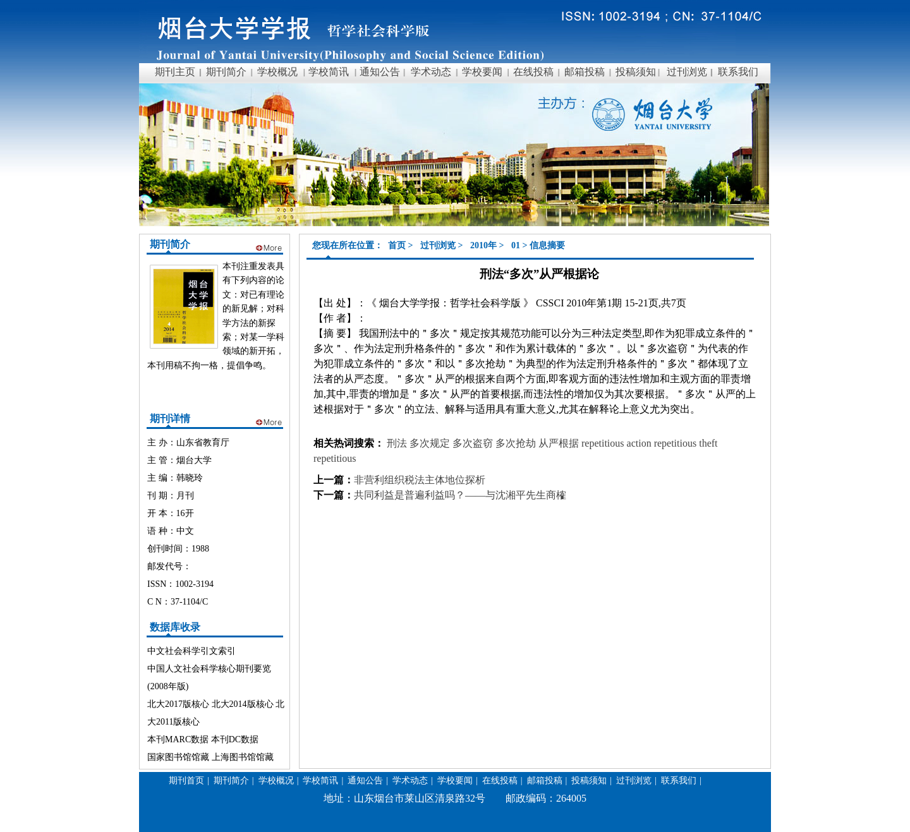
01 (515, 245)
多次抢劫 (516, 443)
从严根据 (559, 443)
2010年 (483, 245)
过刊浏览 (438, 245)
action (640, 443)
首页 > (401, 245)
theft (708, 443)
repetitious (602, 443)
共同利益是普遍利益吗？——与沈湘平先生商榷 (460, 495)
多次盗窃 (473, 443)
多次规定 (431, 443)
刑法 (397, 443)
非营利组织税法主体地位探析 (419, 479)
